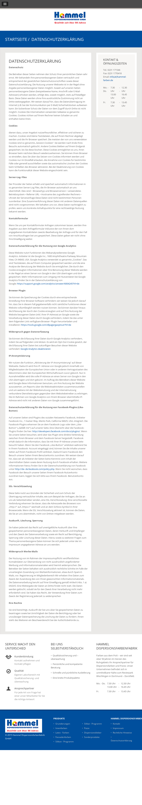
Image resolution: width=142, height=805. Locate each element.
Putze (86, 728)
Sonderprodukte (92, 737)
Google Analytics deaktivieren (36, 348)
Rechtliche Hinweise (122, 732)
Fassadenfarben (63, 737)
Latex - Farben (62, 732)
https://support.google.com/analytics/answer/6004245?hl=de (48, 283)
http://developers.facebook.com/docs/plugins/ (56, 431)
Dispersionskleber (92, 732)
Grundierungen (62, 723)
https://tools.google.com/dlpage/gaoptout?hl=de (46, 324)
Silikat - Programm (93, 723)
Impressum (118, 728)
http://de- (20, 469)
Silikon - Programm (64, 741)
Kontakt (116, 723)
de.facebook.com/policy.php (39, 469)
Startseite (16, 39)
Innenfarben (61, 728)
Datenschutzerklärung (121, 740)
